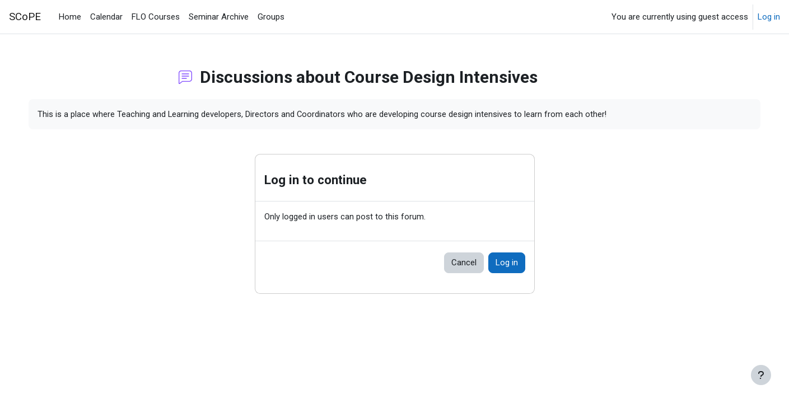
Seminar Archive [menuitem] (219, 17)
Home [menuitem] (70, 17)
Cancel (464, 263)
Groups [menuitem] (271, 17)
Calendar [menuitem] (106, 17)
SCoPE (25, 17)
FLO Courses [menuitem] (156, 17)
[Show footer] (761, 375)
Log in (769, 17)
